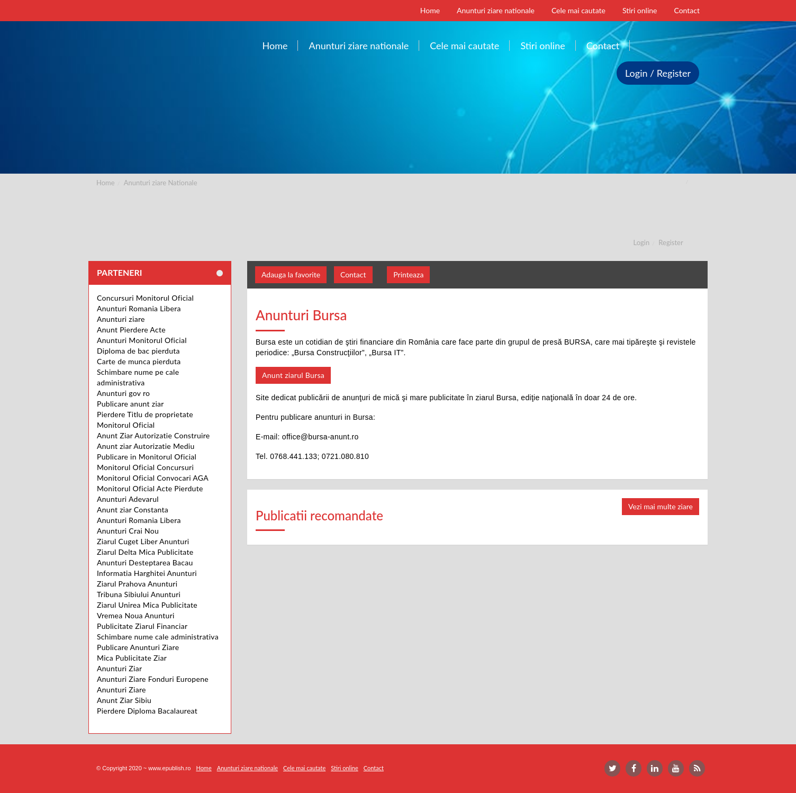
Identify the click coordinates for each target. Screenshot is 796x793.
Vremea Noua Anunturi (136, 615)
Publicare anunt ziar (130, 403)
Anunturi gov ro (123, 393)
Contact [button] (353, 274)
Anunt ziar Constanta (132, 509)
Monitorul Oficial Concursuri (145, 467)
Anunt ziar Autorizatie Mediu (146, 445)
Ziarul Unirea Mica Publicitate (147, 604)
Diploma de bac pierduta (138, 350)
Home (105, 182)
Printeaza (408, 274)
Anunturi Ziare (121, 689)
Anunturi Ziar (119, 668)
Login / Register (658, 73)
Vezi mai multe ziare (660, 506)
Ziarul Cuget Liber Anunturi (143, 541)
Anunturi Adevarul (128, 498)
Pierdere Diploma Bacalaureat (147, 710)
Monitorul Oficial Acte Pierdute (150, 488)
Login (642, 242)
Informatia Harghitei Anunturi (147, 573)
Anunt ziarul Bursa (293, 375)
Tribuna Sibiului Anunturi (138, 594)
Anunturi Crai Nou (128, 530)
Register (670, 242)
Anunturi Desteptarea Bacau (145, 562)
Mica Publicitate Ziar (132, 657)
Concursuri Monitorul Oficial (145, 297)
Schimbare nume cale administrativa (158, 636)
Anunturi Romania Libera (139, 308)
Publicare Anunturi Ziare (138, 647)
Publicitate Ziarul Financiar (142, 625)
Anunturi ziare (121, 318)
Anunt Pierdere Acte (131, 329)
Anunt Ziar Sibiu (124, 700)
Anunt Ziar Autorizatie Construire (153, 435)
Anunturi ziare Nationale (160, 182)
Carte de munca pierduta (138, 361)
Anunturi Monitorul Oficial (142, 340)
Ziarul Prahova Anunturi (137, 583)
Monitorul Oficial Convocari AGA (153, 477)
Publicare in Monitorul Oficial (146, 456)
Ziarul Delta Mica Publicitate (145, 551)
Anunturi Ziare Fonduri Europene (153, 678)
